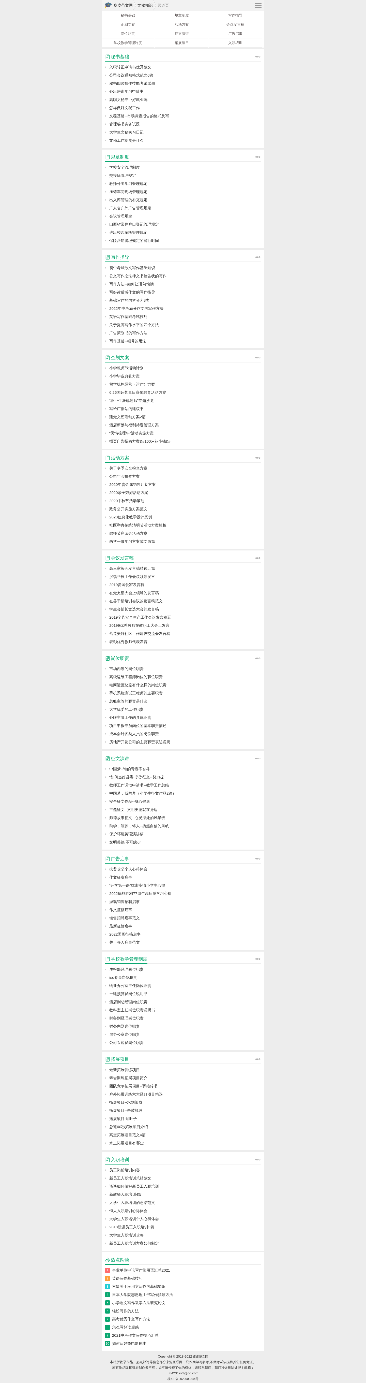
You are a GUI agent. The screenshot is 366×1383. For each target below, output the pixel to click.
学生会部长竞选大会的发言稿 (134, 609)
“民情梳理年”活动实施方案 (131, 433)
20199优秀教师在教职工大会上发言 (139, 625)
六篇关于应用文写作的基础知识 (138, 1286)
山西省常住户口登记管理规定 (134, 224)
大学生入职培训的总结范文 (132, 1202)
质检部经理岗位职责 (126, 969)
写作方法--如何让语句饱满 (131, 284)
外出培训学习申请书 (126, 91)
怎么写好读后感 (125, 1327)
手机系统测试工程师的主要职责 (136, 693)
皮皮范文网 (123, 5)
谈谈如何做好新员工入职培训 (134, 1186)
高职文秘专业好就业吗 (128, 99)
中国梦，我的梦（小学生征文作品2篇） (142, 793)
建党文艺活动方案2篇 (127, 417)
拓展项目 (182, 43)
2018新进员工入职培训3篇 (131, 1227)
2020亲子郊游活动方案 (128, 492)
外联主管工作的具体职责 (130, 717)
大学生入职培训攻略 (126, 1235)
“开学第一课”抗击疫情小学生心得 (137, 885)
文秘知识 (145, 5)
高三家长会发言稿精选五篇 (132, 568)
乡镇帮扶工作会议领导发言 (132, 576)
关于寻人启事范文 (124, 942)
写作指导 (235, 15)
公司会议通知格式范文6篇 (131, 75)
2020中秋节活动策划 (126, 501)
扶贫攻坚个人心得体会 (128, 869)
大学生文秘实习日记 (126, 132)
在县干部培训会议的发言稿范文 (136, 601)
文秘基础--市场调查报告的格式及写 (139, 116)
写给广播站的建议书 (126, 408)
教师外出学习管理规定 (128, 183)
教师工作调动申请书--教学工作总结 (139, 785)
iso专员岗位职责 (123, 977)
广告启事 (235, 34)
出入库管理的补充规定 (128, 200)
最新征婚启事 (120, 926)
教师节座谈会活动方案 (128, 533)
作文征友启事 (120, 877)
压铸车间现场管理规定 (128, 192)
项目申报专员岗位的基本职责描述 (137, 725)
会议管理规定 (120, 216)
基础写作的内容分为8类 (129, 300)
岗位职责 (128, 34)
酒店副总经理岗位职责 (128, 1002)
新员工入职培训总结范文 (130, 1178)
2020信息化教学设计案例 (130, 517)
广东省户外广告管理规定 (130, 208)
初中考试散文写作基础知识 (132, 268)
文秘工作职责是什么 (126, 140)
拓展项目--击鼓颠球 (125, 1110)
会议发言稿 (235, 24)
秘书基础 (128, 15)
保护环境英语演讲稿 (126, 834)
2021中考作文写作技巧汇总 (135, 1335)
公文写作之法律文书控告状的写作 (137, 276)
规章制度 (182, 15)
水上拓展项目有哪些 (126, 1143)
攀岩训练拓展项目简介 (128, 1078)
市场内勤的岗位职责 (126, 668)
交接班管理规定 (122, 175)
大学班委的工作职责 (126, 709)
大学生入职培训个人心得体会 (134, 1219)
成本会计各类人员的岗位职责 (134, 734)
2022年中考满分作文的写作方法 (136, 308)
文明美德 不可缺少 (125, 842)
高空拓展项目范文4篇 (127, 1135)
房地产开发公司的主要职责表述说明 (139, 742)
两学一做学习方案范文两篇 (132, 541)
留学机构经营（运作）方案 (132, 384)
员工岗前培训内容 (124, 1170)
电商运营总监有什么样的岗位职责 (137, 685)
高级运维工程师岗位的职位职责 (136, 677)
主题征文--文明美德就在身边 (133, 809)
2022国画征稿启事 (125, 934)
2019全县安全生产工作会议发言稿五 (140, 617)
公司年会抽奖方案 (124, 476)
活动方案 (182, 24)
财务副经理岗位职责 (126, 1018)
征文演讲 (182, 34)
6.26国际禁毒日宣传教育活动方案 (137, 392)
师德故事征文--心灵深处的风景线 (137, 818)
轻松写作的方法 (125, 1311)
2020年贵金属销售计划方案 (132, 484)
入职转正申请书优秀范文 (130, 67)
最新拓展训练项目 (124, 1070)
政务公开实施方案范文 (128, 509)
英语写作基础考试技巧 (128, 316)
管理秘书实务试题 (124, 124)
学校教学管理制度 (128, 43)
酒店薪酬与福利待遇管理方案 (134, 425)
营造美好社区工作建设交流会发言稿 (139, 633)
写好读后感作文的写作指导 (132, 292)
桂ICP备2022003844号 (183, 1379)
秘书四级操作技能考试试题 (132, 83)
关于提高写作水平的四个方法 (134, 325)
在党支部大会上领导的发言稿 (134, 593)
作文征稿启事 (120, 910)
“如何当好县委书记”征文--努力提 (136, 777)
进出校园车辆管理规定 (128, 232)
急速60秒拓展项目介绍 (128, 1127)
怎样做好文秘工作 (124, 108)
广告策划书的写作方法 (128, 333)
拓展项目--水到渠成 (125, 1102)
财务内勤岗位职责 (124, 1026)
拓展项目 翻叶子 (123, 1118)
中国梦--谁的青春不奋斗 (129, 769)
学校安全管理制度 (124, 167)
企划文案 (128, 24)
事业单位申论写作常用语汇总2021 (141, 1270)
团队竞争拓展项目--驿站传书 (133, 1086)
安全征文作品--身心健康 (129, 801)
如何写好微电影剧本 (129, 1343)
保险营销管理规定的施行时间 (134, 240)
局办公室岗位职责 (124, 1034)
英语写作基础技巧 (127, 1278)
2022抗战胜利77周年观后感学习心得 (140, 893)
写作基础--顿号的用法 (127, 341)
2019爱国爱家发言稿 (126, 585)
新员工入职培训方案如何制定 (134, 1243)
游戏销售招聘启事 (124, 901)
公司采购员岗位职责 (126, 1042)
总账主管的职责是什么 (128, 701)
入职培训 (235, 43)
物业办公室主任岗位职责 (130, 985)
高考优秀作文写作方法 (131, 1319)
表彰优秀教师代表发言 (128, 641)
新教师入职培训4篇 (125, 1194)
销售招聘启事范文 (124, 918)
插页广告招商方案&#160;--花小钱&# (140, 441)
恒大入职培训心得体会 (128, 1211)
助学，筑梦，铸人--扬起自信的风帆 (139, 826)
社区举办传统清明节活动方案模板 (137, 525)
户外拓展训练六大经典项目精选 (136, 1094)
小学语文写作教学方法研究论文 (138, 1303)
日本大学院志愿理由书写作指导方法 (142, 1294)
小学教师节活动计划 (126, 368)
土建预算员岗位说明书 (128, 994)
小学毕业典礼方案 (124, 376)
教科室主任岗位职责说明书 (132, 1010)
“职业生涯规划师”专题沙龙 (131, 400)
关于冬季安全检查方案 (128, 468)
